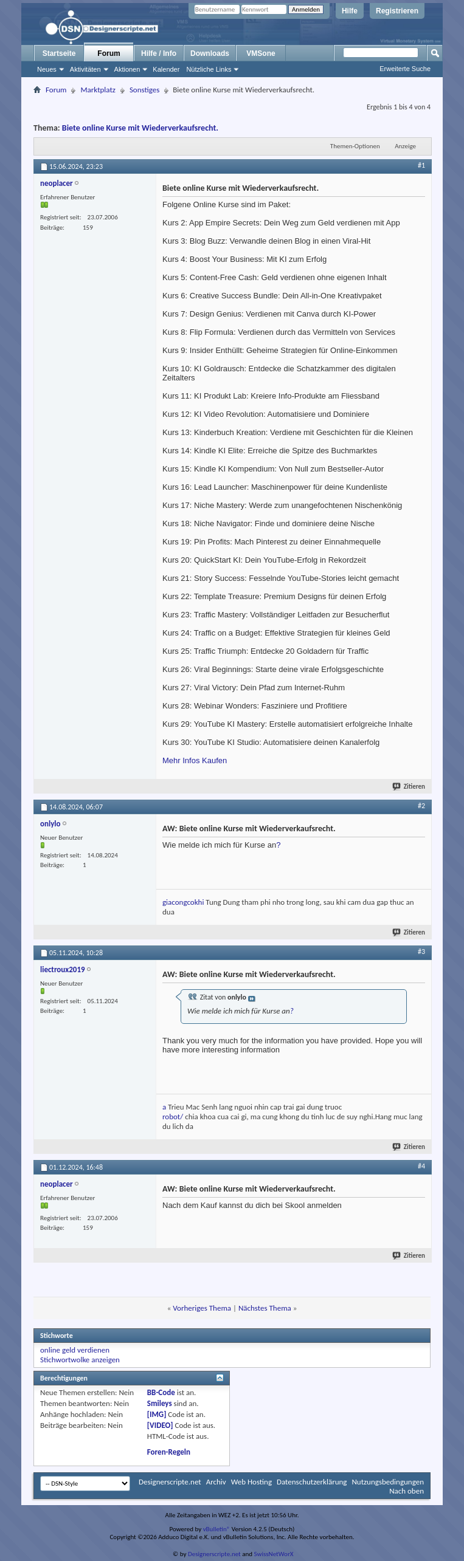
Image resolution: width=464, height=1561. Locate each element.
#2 (421, 805)
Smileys (159, 1403)
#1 (421, 165)
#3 (421, 951)
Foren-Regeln (168, 1451)
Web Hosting (251, 1481)
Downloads (209, 53)
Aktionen (127, 69)
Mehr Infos (180, 760)
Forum (108, 53)
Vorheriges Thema (202, 1307)
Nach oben (406, 1490)
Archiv (216, 1481)
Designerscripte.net (170, 1481)
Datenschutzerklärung (312, 1481)
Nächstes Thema (264, 1307)
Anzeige (405, 146)
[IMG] (157, 1414)
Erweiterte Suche (405, 68)
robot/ (172, 1116)
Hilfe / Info (158, 53)
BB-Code (161, 1392)
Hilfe (350, 11)
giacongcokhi (183, 902)
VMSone (260, 53)
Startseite (59, 53)
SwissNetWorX (274, 1554)
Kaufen (214, 760)
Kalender (166, 69)
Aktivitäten (85, 69)
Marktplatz (97, 89)
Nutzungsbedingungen (387, 1481)
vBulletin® (216, 1529)
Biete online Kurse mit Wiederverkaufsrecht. (140, 128)
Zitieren (409, 787)
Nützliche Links (208, 69)
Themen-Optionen (355, 146)
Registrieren (397, 11)
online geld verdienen (74, 1349)
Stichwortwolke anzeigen (80, 1359)
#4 (421, 1166)
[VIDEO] (160, 1425)
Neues (47, 69)
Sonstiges (144, 89)
